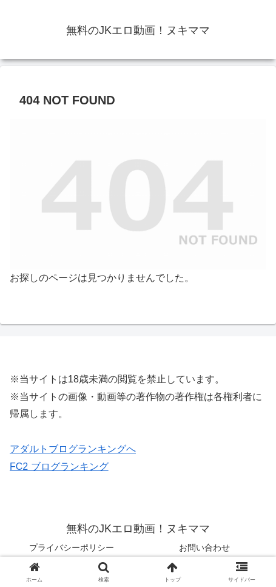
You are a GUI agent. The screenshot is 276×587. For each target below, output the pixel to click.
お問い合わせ (204, 547)
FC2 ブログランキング (59, 466)
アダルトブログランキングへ (73, 449)
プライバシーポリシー (71, 547)
